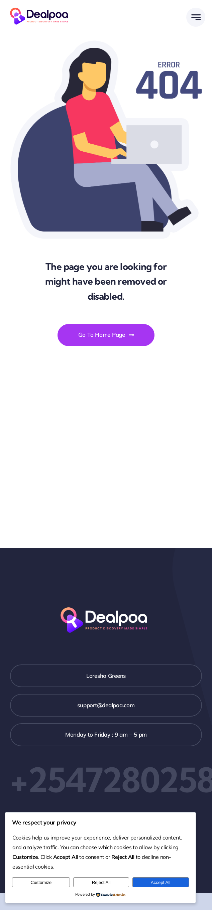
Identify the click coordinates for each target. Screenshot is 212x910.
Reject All (101, 882)
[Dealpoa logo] (41, 6)
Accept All (161, 882)
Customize (40, 882)
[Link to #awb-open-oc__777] (195, 17)
